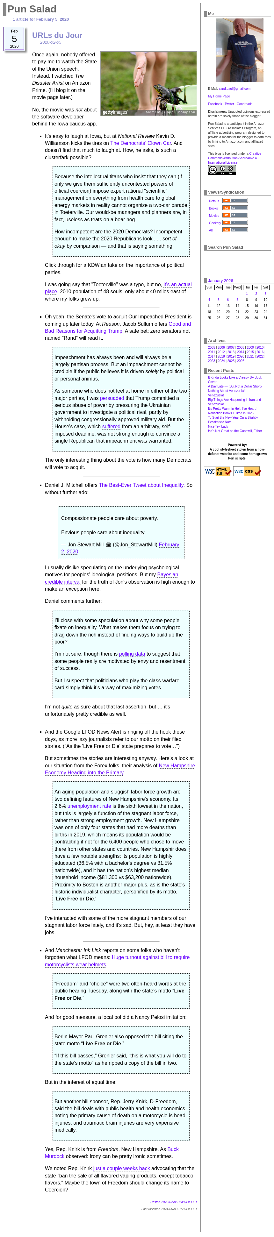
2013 (230, 352)
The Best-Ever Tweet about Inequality (141, 485)
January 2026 (220, 280)
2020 (240, 356)
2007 (230, 347)
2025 (230, 361)
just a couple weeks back (121, 1168)
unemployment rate (89, 806)
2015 (250, 352)
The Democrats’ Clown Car (140, 143)
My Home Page (219, 96)
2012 (221, 352)
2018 (221, 356)
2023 (211, 361)
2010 (259, 347)
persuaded (112, 398)
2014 (240, 352)
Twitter (229, 104)
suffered (111, 426)
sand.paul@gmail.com (234, 88)
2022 (259, 356)
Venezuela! (216, 395)
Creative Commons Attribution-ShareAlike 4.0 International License (234, 158)
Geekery (215, 223)
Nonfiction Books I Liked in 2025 (231, 413)
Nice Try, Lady (218, 426)
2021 (250, 356)
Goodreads (244, 104)
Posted (173, 1202)
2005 (211, 347)
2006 (221, 347)
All (211, 230)
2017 (211, 356)
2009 (250, 347)
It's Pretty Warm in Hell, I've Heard (232, 408)
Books (213, 208)
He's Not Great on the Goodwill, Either (235, 431)
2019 (230, 356)
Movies (214, 215)
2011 (211, 352)
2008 (240, 347)
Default (214, 201)
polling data (132, 654)
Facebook (215, 104)
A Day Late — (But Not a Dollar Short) (235, 386)
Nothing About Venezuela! (226, 391)
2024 (221, 361)
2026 (240, 361)
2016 (259, 352)
